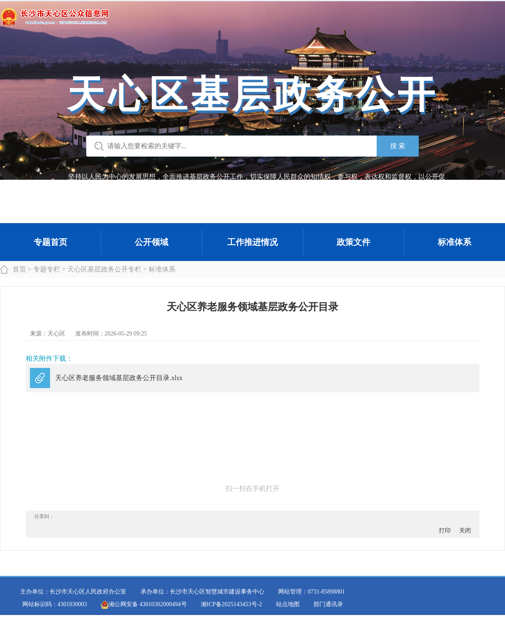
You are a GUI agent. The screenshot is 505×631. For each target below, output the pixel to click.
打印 (445, 530)
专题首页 (50, 242)
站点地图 (288, 604)
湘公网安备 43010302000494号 (144, 604)
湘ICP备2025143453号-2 (231, 604)
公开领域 (151, 242)
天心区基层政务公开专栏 (104, 269)
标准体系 (454, 242)
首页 (19, 269)
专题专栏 (46, 269)
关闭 (465, 530)
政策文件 (353, 242)
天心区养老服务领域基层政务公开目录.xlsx (119, 377)
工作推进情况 (252, 242)
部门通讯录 (328, 604)
